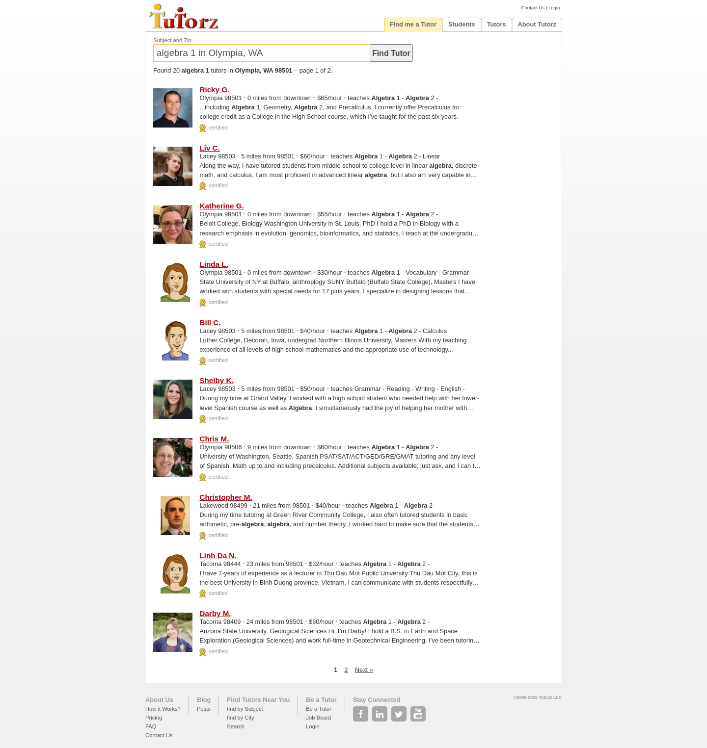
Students (461, 24)
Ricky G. (214, 89)
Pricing (153, 718)
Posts (204, 709)
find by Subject (245, 709)
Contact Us (532, 7)
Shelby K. (216, 380)
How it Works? (163, 709)
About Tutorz (537, 24)
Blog (204, 699)
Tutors (496, 24)
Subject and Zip (172, 40)
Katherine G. (221, 206)
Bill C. (209, 322)
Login (554, 7)
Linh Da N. (217, 555)
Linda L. (213, 264)
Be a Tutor (321, 699)
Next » (364, 669)
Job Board (318, 718)
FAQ (150, 726)
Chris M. (214, 439)
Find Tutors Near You (258, 699)
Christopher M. (225, 497)
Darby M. (215, 613)
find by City (240, 718)
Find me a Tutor (413, 24)
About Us (159, 699)
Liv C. (209, 148)
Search (235, 726)
